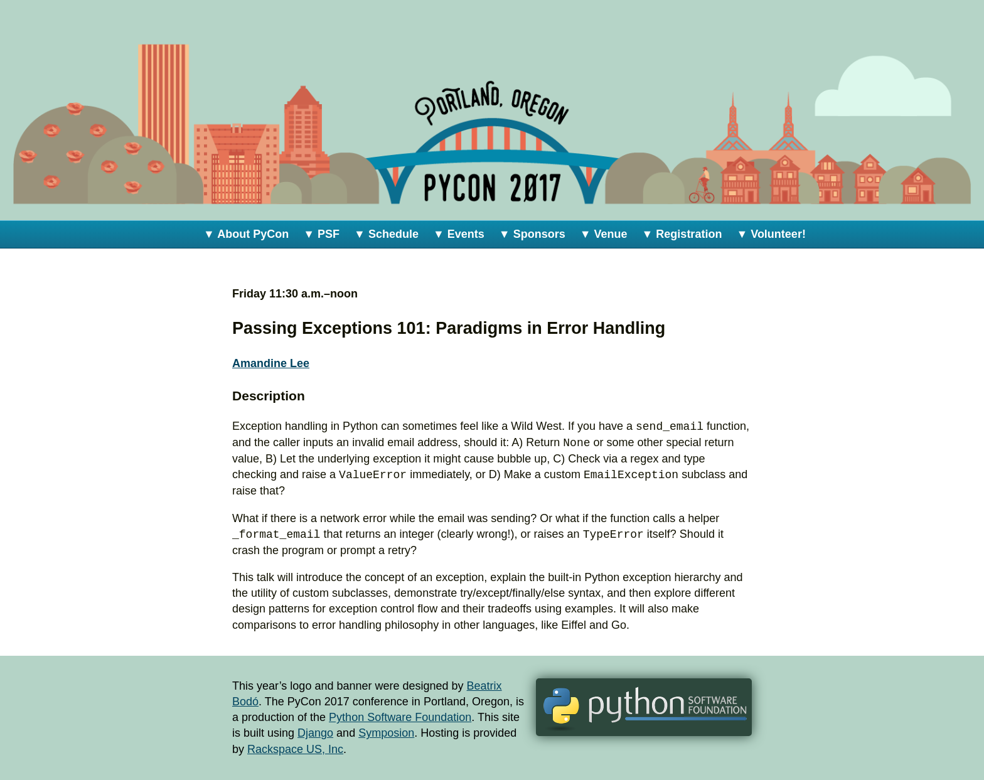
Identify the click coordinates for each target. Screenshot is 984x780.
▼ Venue (604, 234)
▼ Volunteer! (771, 234)
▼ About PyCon (246, 234)
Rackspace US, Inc (295, 749)
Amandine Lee (270, 363)
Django (315, 733)
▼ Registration (682, 234)
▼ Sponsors (532, 234)
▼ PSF (321, 234)
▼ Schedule (386, 234)
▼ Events (458, 234)
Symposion (386, 733)
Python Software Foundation (400, 717)
